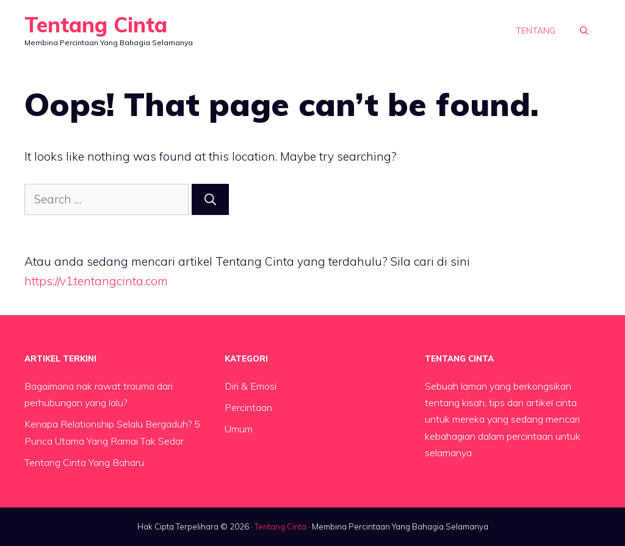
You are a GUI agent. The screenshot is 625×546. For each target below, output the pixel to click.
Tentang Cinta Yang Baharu (84, 462)
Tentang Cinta (95, 25)
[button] (584, 30)
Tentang (535, 30)
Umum (239, 429)
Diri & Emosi (250, 386)
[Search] (210, 199)
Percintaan (248, 407)
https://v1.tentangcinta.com (96, 281)
